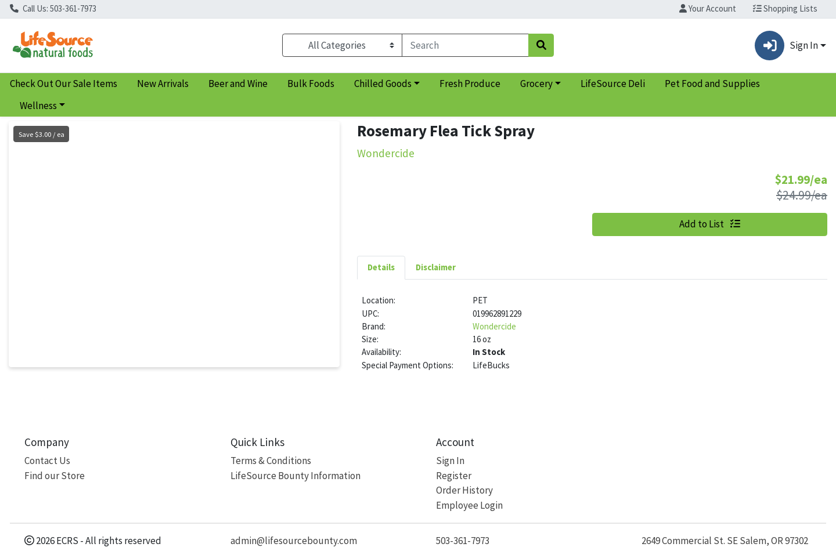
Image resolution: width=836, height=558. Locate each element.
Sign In (450, 460)
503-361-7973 (462, 540)
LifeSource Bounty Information (295, 475)
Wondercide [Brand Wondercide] (494, 326)
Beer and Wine (238, 83)
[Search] (465, 45)
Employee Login (469, 505)
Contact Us (47, 460)
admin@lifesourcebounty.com (293, 540)
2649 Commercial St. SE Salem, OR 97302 (725, 540)
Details (381, 267)
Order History (464, 490)
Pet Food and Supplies (712, 83)
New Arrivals (163, 83)
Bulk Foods (310, 83)
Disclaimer (436, 267)
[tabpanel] (592, 337)
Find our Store (54, 475)
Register (453, 475)
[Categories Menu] (342, 45)
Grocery (536, 83)
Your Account (707, 8)
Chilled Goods (383, 83)
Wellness (38, 105)
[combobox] (465, 45)
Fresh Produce (469, 83)
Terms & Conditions (270, 460)
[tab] (381, 267)
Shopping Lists (785, 8)
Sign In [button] (786, 45)
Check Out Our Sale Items (63, 83)
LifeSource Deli (613, 83)
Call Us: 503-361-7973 (53, 8)
